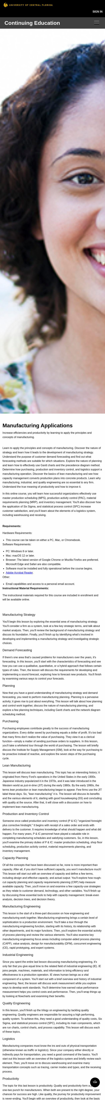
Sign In (97, 11)
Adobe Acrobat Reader (19, 572)
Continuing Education (32, 23)
